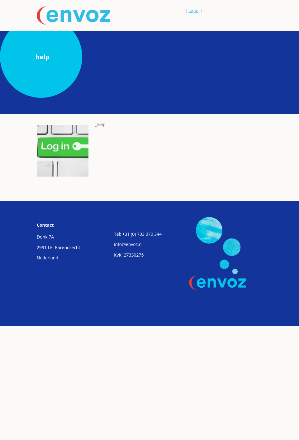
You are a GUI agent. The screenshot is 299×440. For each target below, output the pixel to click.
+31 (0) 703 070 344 (142, 234)
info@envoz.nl (128, 244)
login (193, 10)
